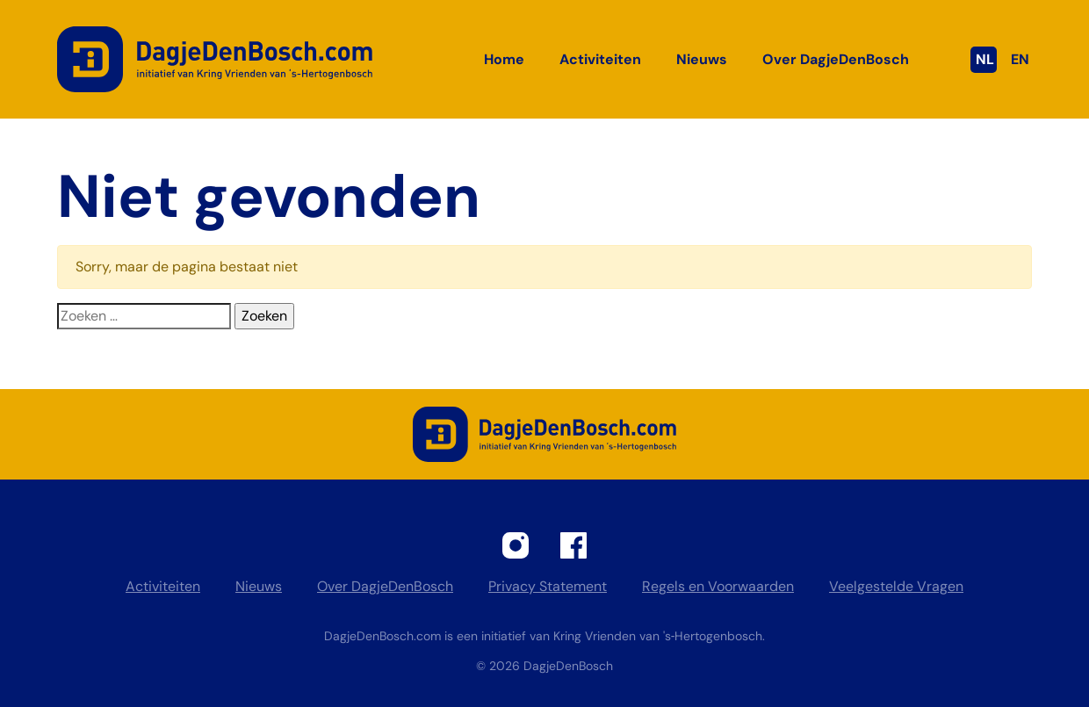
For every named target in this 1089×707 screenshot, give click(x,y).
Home (504, 59)
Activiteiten (600, 59)
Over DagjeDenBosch (835, 59)
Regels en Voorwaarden (718, 586)
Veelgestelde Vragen (896, 586)
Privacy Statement (547, 586)
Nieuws (701, 59)
